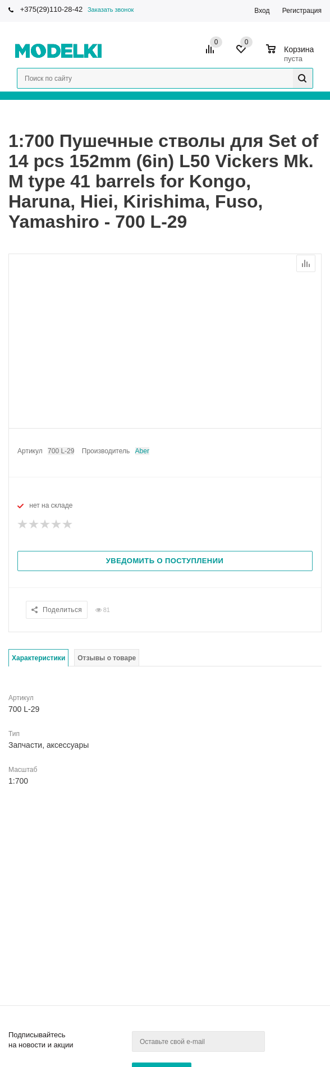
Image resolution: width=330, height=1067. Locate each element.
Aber (142, 451)
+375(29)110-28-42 (51, 9)
